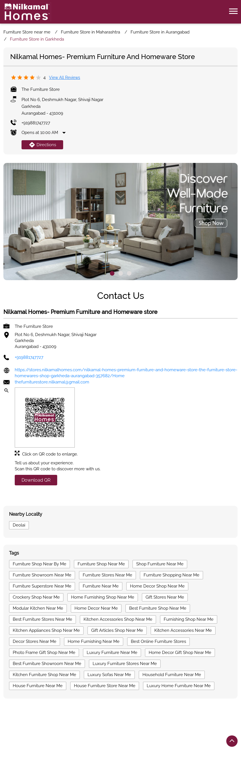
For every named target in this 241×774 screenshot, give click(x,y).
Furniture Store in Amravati (29, 736)
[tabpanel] (120, 221)
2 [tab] (120, 273)
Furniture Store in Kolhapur (153, 736)
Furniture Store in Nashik (83, 745)
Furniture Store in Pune (136, 745)
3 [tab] (129, 273)
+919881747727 (36, 122)
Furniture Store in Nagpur (28, 745)
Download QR (36, 480)
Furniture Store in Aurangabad (91, 736)
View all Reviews (64, 77)
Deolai (19, 525)
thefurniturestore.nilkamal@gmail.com (52, 382)
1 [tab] (112, 273)
